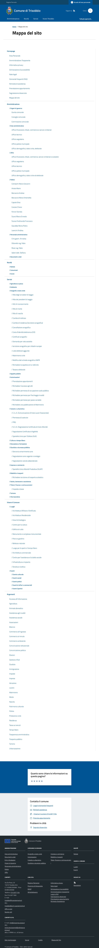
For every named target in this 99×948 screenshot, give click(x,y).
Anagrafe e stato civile (35, 854)
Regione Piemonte (11, 2)
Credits (40, 940)
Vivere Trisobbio (48, 18)
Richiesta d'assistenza (58, 901)
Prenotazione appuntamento (60, 899)
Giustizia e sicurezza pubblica (37, 863)
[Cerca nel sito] (89, 10)
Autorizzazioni (32, 857)
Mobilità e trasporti (57, 857)
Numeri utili (8, 912)
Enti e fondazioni (10, 860)
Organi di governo (10, 863)
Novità (26, 18)
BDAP (29, 889)
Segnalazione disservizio (58, 896)
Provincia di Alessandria (35, 886)
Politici (7, 869)
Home (14, 26)
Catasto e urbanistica (34, 860)
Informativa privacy (57, 883)
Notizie (76, 854)
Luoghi (76, 867)
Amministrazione (13, 18)
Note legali (54, 886)
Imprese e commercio (57, 854)
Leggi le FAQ (55, 894)
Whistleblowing (33, 892)
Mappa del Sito (56, 940)
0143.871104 (15, 892)
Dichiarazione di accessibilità (59, 889)
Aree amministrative (11, 854)
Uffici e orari (8, 909)
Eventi (76, 870)
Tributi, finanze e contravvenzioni (61, 861)
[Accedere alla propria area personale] (81, 2)
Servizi (35, 18)
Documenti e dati (10, 857)
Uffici (6, 872)
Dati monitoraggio (10, 940)
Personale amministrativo (13, 866)
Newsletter (77, 885)
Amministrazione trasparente (60, 892)
